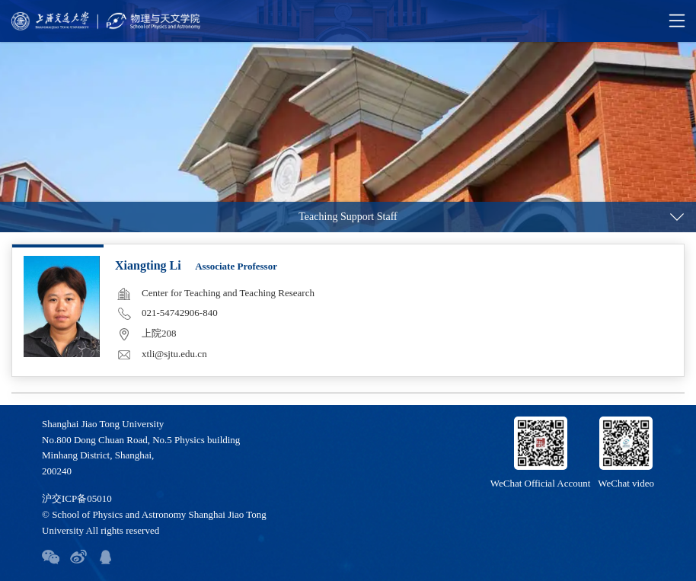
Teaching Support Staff (348, 216)
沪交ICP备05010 (77, 498)
